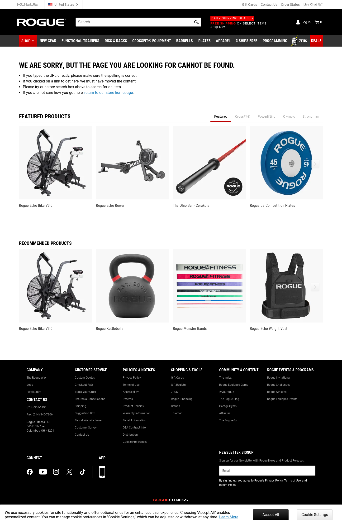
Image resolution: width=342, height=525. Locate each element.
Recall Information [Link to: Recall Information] (134, 420)
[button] (196, 22)
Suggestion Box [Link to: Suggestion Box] (85, 413)
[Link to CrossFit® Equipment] (151, 41)
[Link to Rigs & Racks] (115, 41)
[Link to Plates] (204, 41)
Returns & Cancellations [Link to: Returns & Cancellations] (90, 399)
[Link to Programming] (275, 41)
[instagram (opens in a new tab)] (56, 472)
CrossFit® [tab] (242, 116)
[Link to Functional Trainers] (80, 41)
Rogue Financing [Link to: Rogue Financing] (182, 399)
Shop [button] (25, 41)
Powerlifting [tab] (267, 116)
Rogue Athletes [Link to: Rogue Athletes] (276, 392)
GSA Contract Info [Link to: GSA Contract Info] (134, 427)
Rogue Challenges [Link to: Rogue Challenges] (278, 384)
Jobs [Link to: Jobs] (30, 384)
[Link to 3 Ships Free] (246, 41)
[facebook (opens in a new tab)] (30, 472)
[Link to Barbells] (184, 41)
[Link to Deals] (316, 41)
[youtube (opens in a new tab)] (43, 472)
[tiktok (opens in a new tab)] (83, 472)
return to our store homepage (108, 92)
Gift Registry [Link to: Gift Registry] (178, 384)
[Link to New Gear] (48, 41)
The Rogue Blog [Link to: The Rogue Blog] (229, 399)
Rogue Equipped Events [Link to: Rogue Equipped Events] (282, 399)
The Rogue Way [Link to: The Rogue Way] (37, 377)
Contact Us (269, 4)
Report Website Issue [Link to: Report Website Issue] (88, 420)
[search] (138, 22)
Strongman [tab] (311, 116)
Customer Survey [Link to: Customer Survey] (86, 427)
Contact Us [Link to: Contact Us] (82, 434)
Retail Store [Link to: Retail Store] (34, 392)
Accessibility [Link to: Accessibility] (131, 392)
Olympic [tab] (289, 116)
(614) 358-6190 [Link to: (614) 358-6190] (37, 407)
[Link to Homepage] (41, 22)
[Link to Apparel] (223, 41)
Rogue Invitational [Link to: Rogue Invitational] (278, 377)
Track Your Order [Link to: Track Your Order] (85, 392)
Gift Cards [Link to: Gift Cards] (177, 377)
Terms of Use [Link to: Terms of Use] (131, 384)
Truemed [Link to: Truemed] (176, 413)
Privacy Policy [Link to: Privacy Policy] (132, 377)
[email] (267, 471)
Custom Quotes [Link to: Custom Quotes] (85, 377)
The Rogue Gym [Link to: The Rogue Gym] (229, 420)
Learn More (228, 517)
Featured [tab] (221, 116)
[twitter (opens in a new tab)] (69, 472)
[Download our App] (102, 472)
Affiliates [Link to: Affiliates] (224, 413)
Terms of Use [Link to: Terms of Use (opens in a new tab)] (292, 480)
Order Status (290, 4)
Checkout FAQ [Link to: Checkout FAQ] (84, 384)
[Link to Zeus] (300, 41)
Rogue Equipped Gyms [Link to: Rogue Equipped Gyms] (233, 384)
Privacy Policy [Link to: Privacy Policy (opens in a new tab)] (274, 480)
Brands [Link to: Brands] (175, 406)
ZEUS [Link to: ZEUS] (174, 392)
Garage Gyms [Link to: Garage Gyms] (228, 406)
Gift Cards (249, 4)
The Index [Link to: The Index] (225, 377)
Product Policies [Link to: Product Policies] (133, 406)
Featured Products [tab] (45, 116)
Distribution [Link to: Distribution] (130, 434)
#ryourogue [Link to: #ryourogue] (226, 392)
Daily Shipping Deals (232, 18)
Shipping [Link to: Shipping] (80, 406)
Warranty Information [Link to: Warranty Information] (137, 413)
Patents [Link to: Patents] (128, 399)
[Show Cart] (318, 22)
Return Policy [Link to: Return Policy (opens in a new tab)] (227, 484)
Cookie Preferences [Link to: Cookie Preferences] (135, 441)
